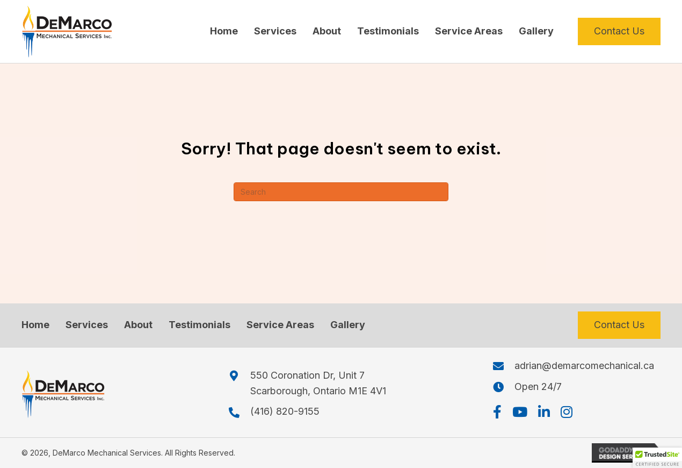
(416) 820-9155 (285, 411)
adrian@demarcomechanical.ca (584, 365)
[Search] (341, 191)
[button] (497, 412)
